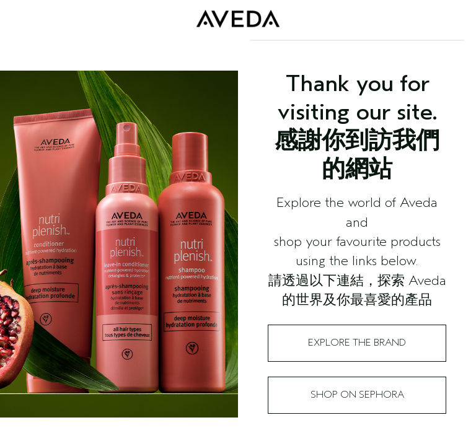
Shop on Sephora (357, 394)
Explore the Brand (357, 342)
